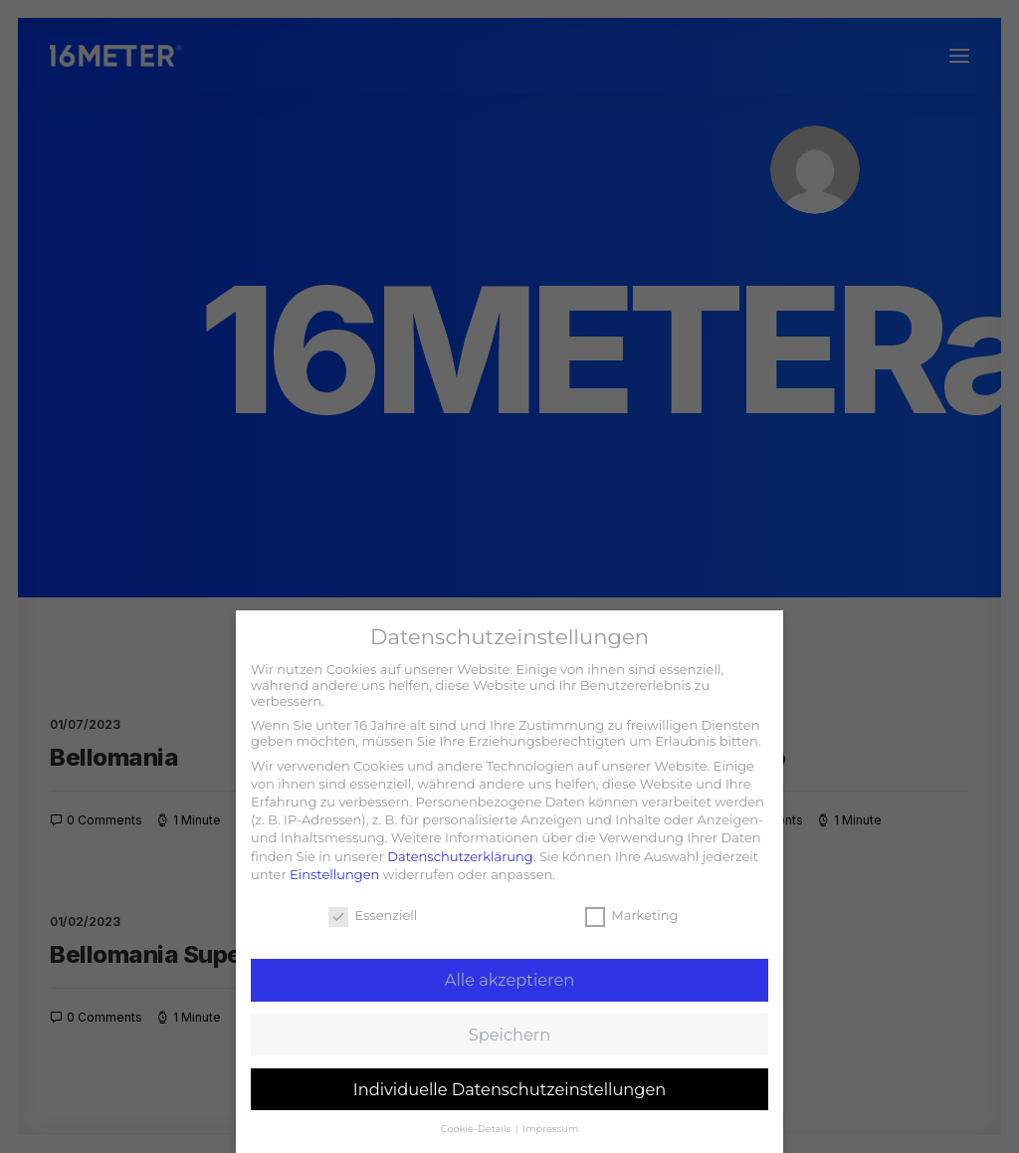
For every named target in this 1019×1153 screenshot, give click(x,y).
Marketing (631, 915)
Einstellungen (334, 874)
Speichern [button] (509, 1034)
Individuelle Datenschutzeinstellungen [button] (510, 1089)
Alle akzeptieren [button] (509, 980)
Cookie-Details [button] (477, 1128)
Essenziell (372, 915)
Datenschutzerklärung (460, 856)
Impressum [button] (550, 1128)
